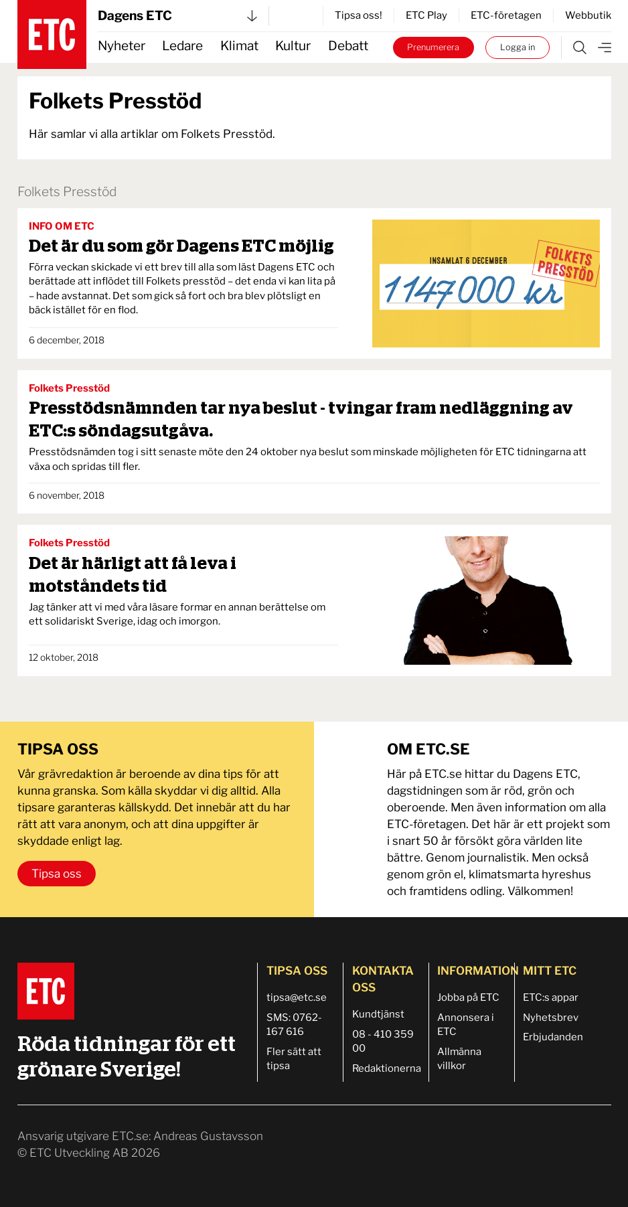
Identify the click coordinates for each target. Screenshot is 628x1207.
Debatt (348, 46)
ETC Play (426, 15)
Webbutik (588, 15)
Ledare (182, 46)
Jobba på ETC (468, 997)
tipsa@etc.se (296, 997)
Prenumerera (433, 47)
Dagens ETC (177, 15)
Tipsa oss (56, 873)
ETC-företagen (506, 15)
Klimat (239, 46)
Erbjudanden (553, 1037)
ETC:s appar (550, 997)
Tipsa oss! (358, 15)
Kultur (293, 46)
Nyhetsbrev (550, 1018)
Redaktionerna (386, 1068)
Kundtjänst (378, 1014)
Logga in (517, 47)
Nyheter (121, 46)
